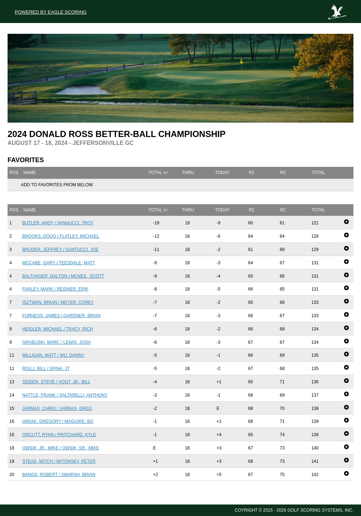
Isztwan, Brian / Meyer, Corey (58, 302)
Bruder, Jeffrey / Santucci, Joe (60, 249)
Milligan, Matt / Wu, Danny (53, 355)
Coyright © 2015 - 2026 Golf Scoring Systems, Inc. (294, 510)
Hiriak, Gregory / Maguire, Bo (58, 421)
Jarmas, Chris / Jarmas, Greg (57, 408)
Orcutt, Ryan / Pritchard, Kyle (59, 434)
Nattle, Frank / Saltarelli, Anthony (65, 395)
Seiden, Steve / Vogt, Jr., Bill (56, 381)
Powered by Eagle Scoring (50, 11)
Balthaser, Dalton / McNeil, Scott (63, 276)
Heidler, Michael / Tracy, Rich (57, 329)
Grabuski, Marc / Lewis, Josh (56, 342)
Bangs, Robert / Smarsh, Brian (58, 474)
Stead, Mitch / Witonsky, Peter (59, 461)
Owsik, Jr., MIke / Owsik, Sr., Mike (60, 448)
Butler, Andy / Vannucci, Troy (58, 222)
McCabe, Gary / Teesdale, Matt (58, 262)
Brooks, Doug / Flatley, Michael (60, 236)
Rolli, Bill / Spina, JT (46, 368)
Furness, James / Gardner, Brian (61, 315)
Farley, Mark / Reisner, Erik (55, 289)
